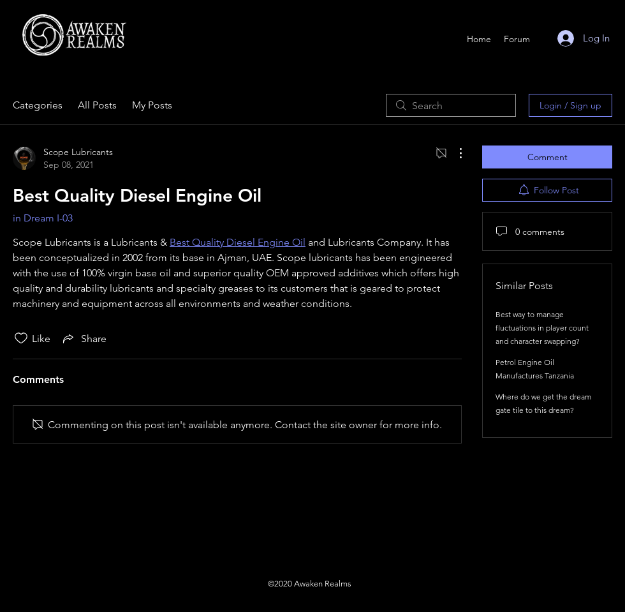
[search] (451, 105)
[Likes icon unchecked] (21, 338)
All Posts (97, 105)
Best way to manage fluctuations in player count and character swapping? (542, 328)
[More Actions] (454, 153)
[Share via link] (84, 338)
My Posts (152, 105)
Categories (37, 105)
